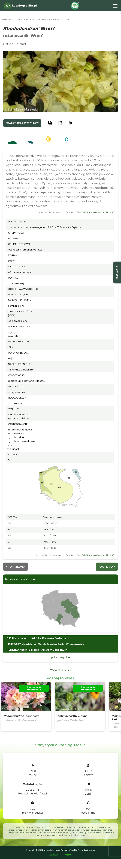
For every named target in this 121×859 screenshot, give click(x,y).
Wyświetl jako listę (60, 670)
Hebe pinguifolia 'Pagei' (32, 793)
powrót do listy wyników (22, 123)
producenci (117, 272)
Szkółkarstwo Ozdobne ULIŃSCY (98, 212)
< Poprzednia (15, 566)
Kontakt (54, 855)
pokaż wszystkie (60, 657)
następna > (106, 566)
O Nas (68, 855)
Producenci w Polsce (20, 579)
